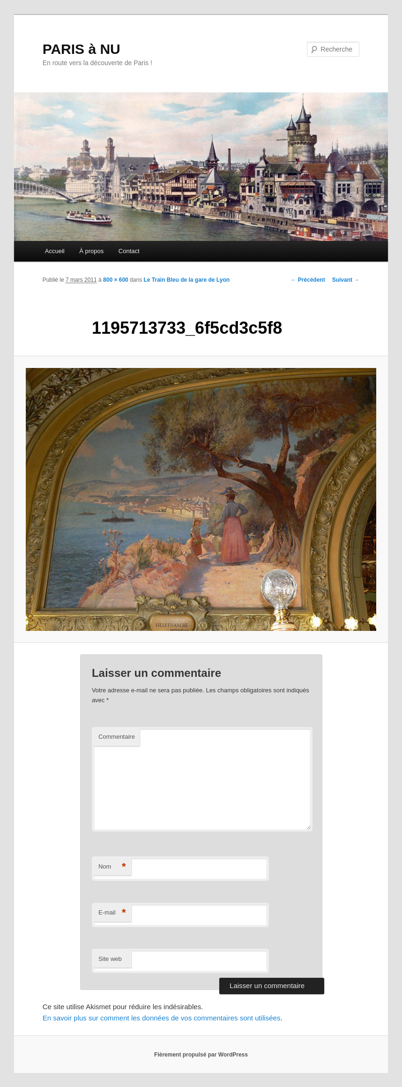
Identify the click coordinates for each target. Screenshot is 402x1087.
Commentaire (116, 736)
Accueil (55, 251)
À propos (91, 251)
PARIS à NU (81, 49)
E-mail (112, 913)
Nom (112, 867)
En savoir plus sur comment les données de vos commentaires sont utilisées (162, 1018)
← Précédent (307, 280)
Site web (110, 958)
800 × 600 (115, 280)
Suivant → (346, 280)
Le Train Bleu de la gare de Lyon (186, 280)
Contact (129, 251)
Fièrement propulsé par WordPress (201, 1054)
